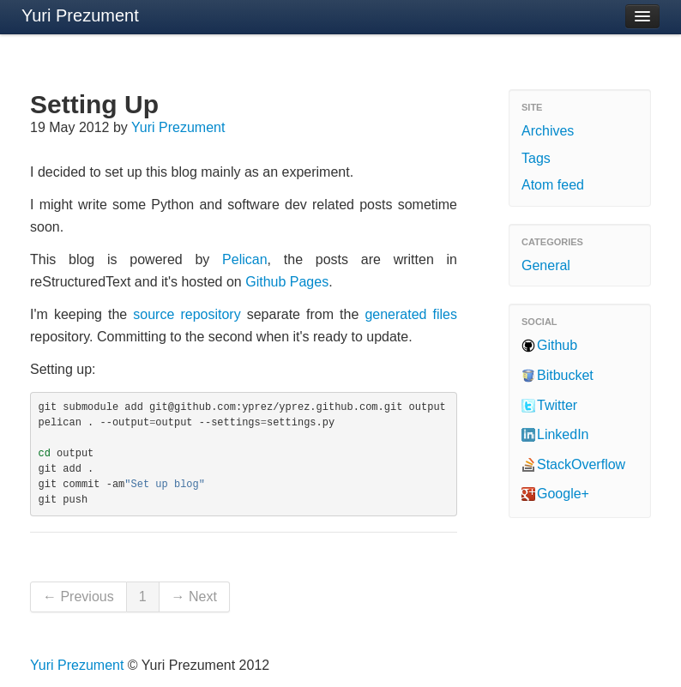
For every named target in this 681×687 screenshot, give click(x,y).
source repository (186, 314)
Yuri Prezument (80, 15)
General (545, 265)
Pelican (244, 259)
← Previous (78, 596)
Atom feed (552, 185)
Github (557, 345)
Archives (547, 131)
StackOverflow (581, 464)
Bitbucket (565, 375)
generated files (411, 314)
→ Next (194, 596)
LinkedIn (563, 434)
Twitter (557, 405)
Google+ (563, 493)
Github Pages (286, 281)
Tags (536, 158)
